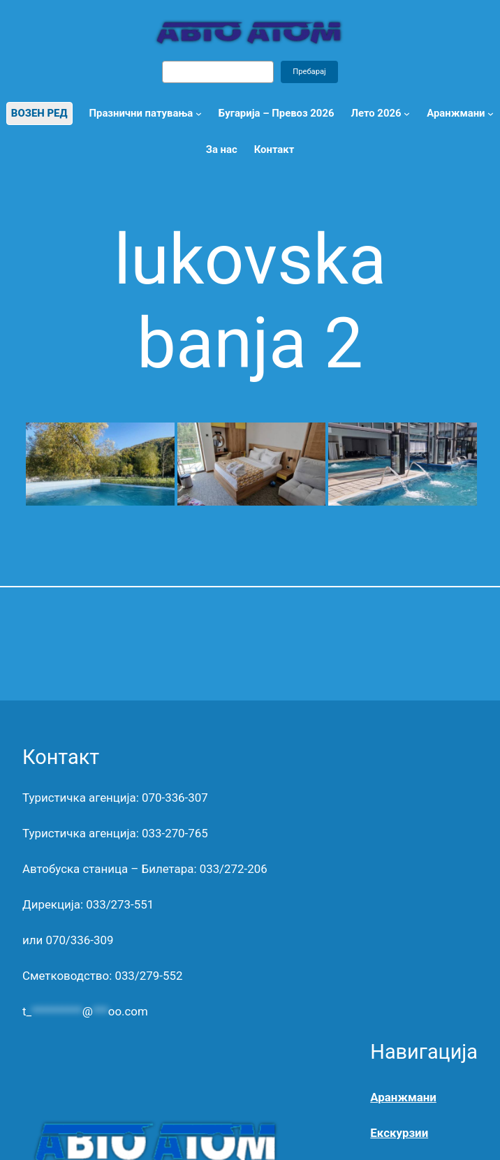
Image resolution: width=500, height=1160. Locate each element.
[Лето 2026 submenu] (407, 113)
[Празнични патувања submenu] (199, 113)
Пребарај (309, 71)
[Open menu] (490, 113)
